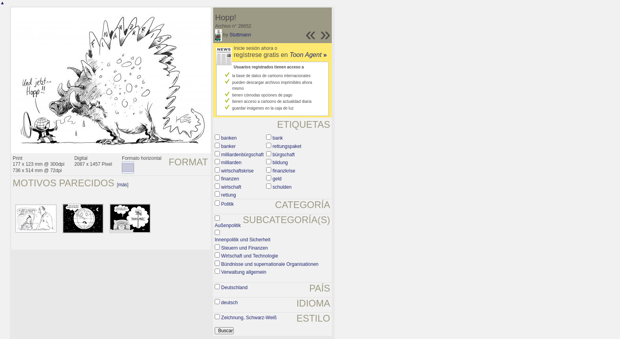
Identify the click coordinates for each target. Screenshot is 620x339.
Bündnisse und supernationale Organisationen (269, 264)
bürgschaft (283, 154)
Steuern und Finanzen (244, 248)
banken (228, 138)
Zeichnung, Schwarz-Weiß (249, 317)
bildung (280, 162)
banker (228, 146)
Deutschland (234, 287)
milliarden (231, 162)
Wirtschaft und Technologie (249, 256)
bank (277, 138)
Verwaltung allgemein (243, 272)
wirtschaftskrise (237, 171)
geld (277, 179)
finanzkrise (283, 171)
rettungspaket (286, 146)
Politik (227, 204)
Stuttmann (240, 35)
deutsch (229, 302)
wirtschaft (231, 187)
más (122, 184)
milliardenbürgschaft (242, 154)
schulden (281, 187)
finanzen (230, 179)
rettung (228, 195)
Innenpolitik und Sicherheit (242, 239)
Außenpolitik (228, 225)
